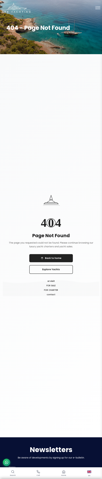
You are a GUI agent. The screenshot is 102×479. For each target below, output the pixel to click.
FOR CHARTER (51, 290)
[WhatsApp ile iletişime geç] (6, 462)
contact (51, 294)
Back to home (51, 258)
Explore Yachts (51, 269)
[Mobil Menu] (97, 8)
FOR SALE (51, 285)
